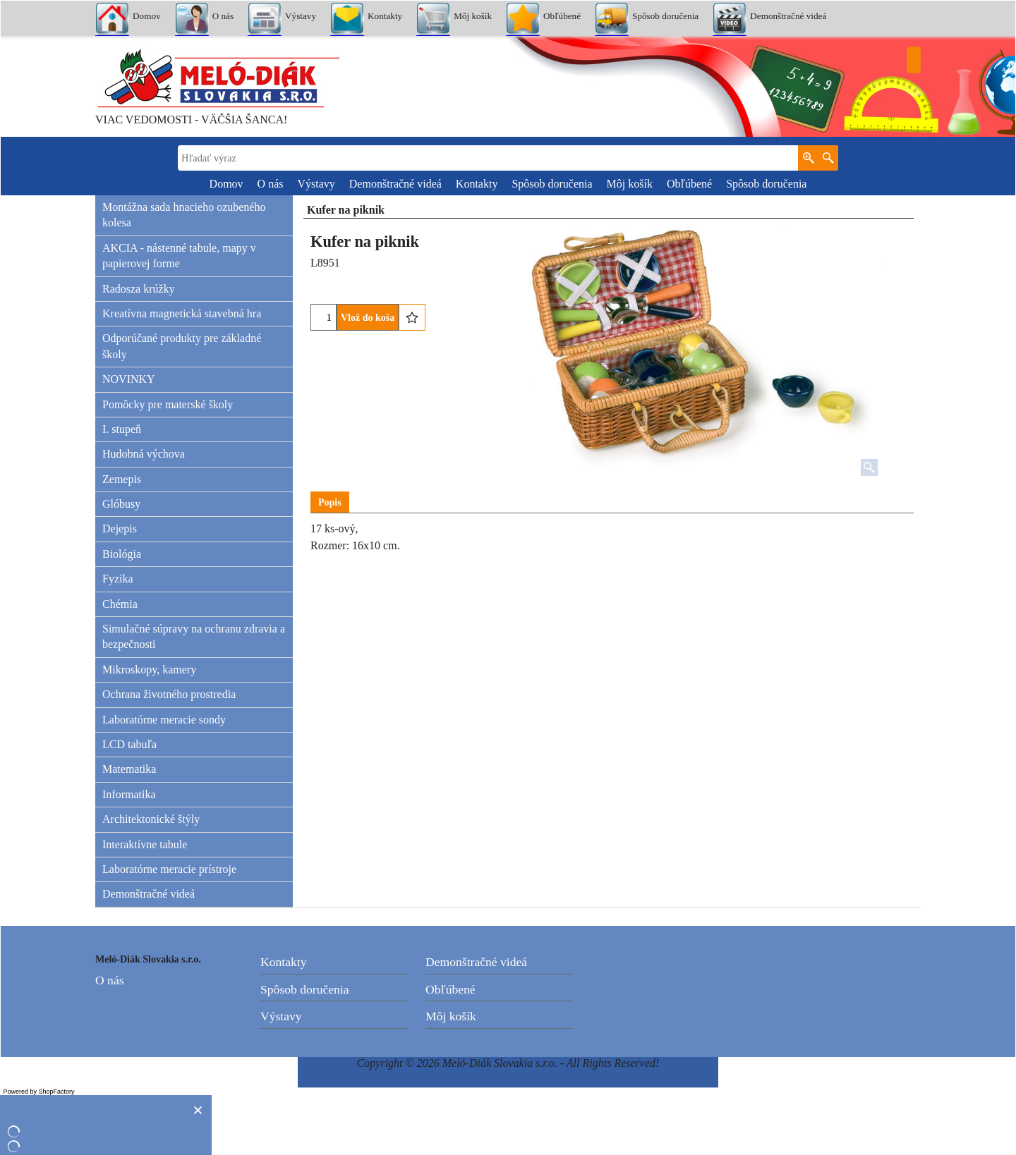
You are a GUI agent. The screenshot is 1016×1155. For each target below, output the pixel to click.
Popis (329, 502)
